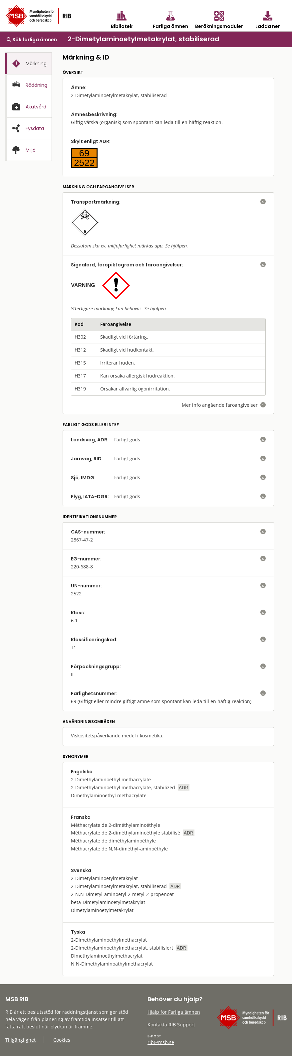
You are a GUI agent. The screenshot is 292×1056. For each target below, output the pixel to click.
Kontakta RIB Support (171, 1024)
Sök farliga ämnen (32, 39)
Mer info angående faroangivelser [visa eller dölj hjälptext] (224, 405)
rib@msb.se (160, 1042)
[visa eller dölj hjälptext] (263, 202)
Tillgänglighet (20, 1040)
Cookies (61, 1040)
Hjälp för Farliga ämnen (173, 1012)
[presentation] (28, 64)
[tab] (28, 63)
